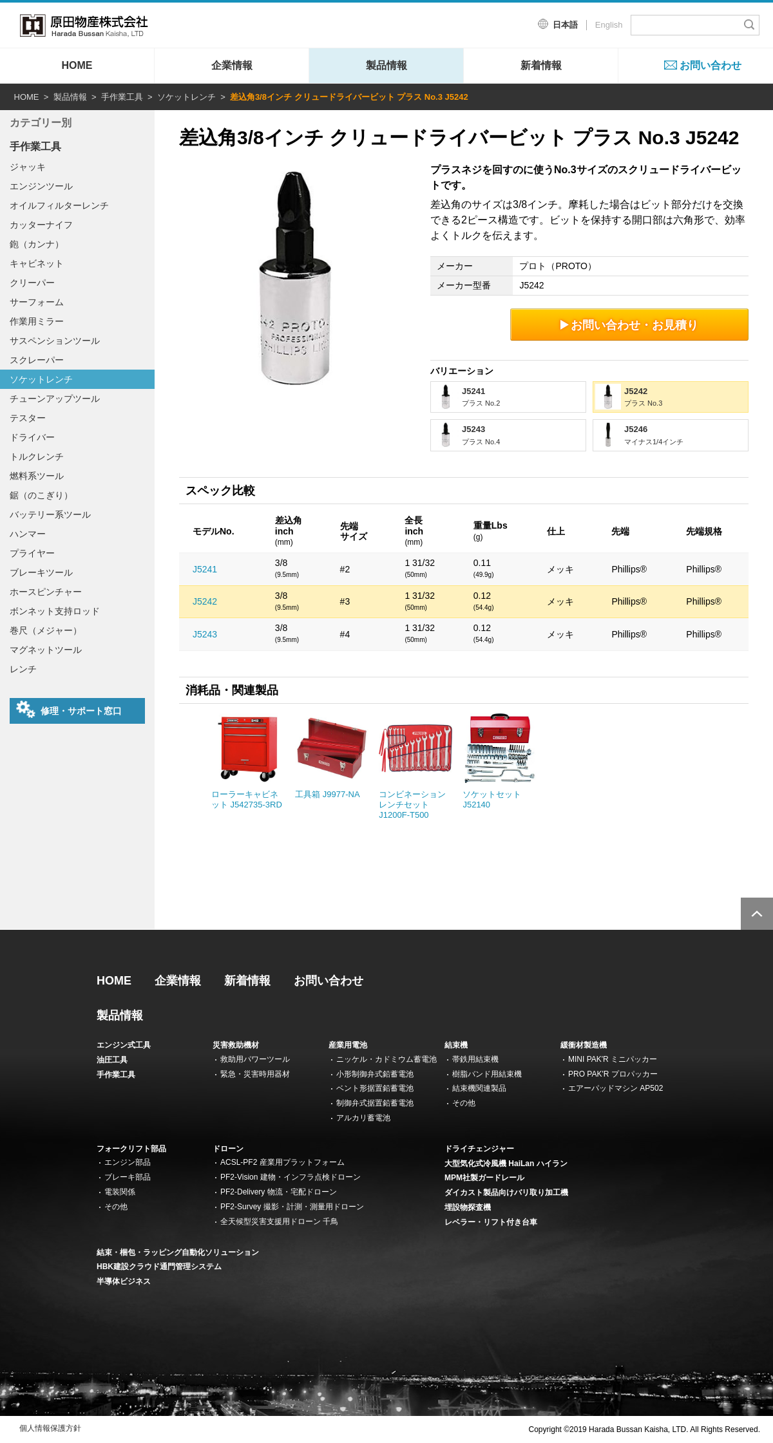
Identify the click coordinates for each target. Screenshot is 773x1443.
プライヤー (32, 553)
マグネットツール (46, 650)
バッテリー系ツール (50, 514)
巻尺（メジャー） (46, 630)
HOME (77, 65)
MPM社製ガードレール (484, 1177)
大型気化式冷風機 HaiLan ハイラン (506, 1163)
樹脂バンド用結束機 (487, 1074)
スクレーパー (37, 360)
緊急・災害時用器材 (255, 1074)
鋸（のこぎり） (41, 495)
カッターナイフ (41, 225)
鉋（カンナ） (37, 244)
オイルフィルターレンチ (59, 205)
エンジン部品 (127, 1162)
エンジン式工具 (124, 1045)
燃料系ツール (37, 476)
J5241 (205, 569)
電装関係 (119, 1191)
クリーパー (32, 283)
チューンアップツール (55, 398)
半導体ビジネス (124, 1281)
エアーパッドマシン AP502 (615, 1088)
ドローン (228, 1148)
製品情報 (386, 65)
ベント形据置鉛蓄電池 (375, 1088)
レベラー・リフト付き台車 (490, 1222)
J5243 (205, 634)
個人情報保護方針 (50, 1428)
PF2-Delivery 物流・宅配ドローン (278, 1191)
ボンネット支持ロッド (55, 611)
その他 (463, 1103)
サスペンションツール (55, 340)
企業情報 (232, 65)
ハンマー (28, 534)
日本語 (565, 25)
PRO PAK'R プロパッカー (613, 1074)
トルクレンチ (37, 456)
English (609, 25)
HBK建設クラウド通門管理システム (159, 1266)
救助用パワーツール (255, 1059)
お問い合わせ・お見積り (629, 325)
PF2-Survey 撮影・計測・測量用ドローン (292, 1206)
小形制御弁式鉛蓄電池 (375, 1074)
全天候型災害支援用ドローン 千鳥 (279, 1221)
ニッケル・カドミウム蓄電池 (386, 1059)
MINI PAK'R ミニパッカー (612, 1059)
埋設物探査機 (467, 1207)
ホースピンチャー (46, 592)
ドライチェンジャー (479, 1148)
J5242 (205, 601)
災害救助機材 (236, 1045)
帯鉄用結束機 (475, 1059)
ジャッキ (28, 167)
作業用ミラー (37, 321)
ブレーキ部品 (127, 1177)
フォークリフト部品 (131, 1148)
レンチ (23, 669)
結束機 (456, 1045)
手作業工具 (122, 97)
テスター (28, 418)
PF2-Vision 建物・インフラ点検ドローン (290, 1177)
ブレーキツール (41, 572)
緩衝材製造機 (583, 1045)
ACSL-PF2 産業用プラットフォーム (282, 1162)
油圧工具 (112, 1059)
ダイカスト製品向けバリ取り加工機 (506, 1192)
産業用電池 (348, 1045)
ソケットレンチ (186, 97)
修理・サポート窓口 (69, 710)
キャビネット (37, 263)
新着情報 (541, 65)
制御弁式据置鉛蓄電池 (375, 1103)
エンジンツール (41, 186)
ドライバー (32, 437)
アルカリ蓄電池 (363, 1117)
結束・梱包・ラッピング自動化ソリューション (178, 1252)
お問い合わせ (710, 65)
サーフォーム (37, 302)
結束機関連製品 (479, 1088)
